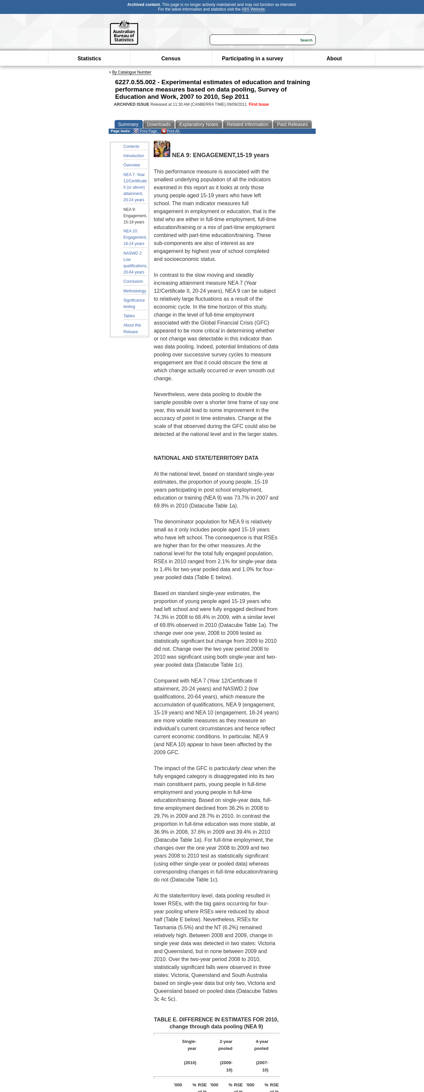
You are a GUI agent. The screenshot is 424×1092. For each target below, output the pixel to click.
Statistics (89, 58)
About (334, 58)
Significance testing (134, 303)
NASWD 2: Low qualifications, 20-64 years (136, 263)
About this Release (132, 328)
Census (171, 58)
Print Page (145, 131)
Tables (129, 316)
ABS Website (253, 9)
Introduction (134, 155)
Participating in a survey (252, 58)
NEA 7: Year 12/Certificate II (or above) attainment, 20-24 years (135, 187)
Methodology (135, 291)
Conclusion (133, 281)
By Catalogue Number (131, 72)
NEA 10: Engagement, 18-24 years (135, 237)
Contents (131, 146)
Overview (132, 165)
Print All (170, 131)
